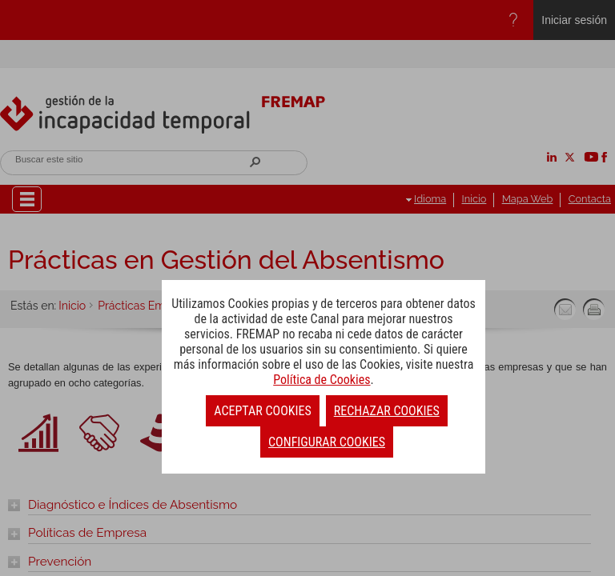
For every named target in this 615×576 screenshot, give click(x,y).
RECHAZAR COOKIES (387, 410)
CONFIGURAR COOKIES (326, 442)
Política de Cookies (321, 379)
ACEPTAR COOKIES (262, 410)
